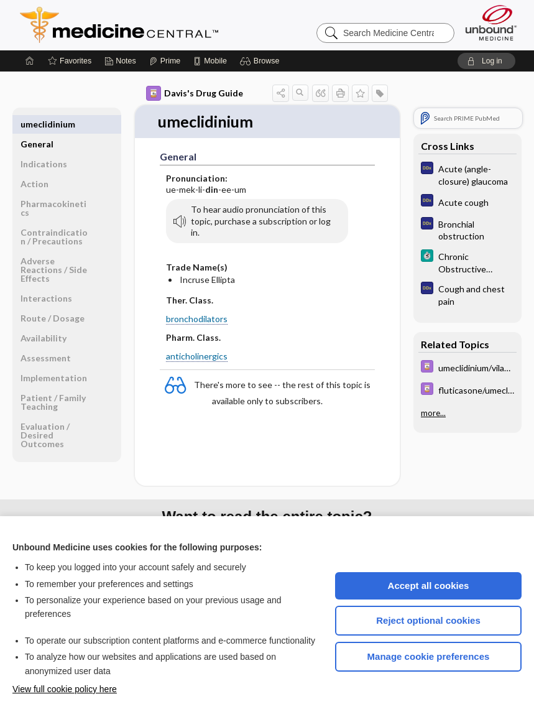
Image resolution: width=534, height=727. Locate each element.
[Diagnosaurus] (467, 174)
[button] (261, 61)
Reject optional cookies (428, 620)
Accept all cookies (428, 585)
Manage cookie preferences (428, 656)
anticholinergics (197, 356)
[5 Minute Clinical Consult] (467, 262)
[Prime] (164, 61)
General (37, 124)
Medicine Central (174, 25)
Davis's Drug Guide (194, 93)
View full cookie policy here (64, 689)
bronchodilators (197, 318)
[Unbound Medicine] (491, 22)
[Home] (29, 61)
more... (433, 413)
